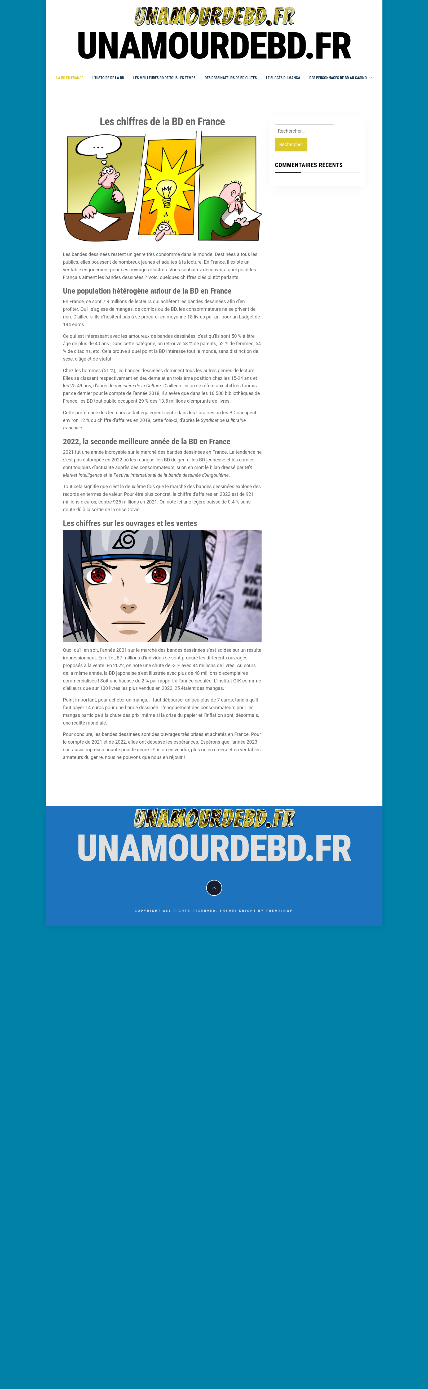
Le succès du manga (283, 78)
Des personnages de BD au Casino (340, 78)
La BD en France (69, 78)
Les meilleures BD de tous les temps (164, 78)
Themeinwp (279, 911)
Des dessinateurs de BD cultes (231, 78)
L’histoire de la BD (108, 78)
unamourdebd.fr (214, 46)
